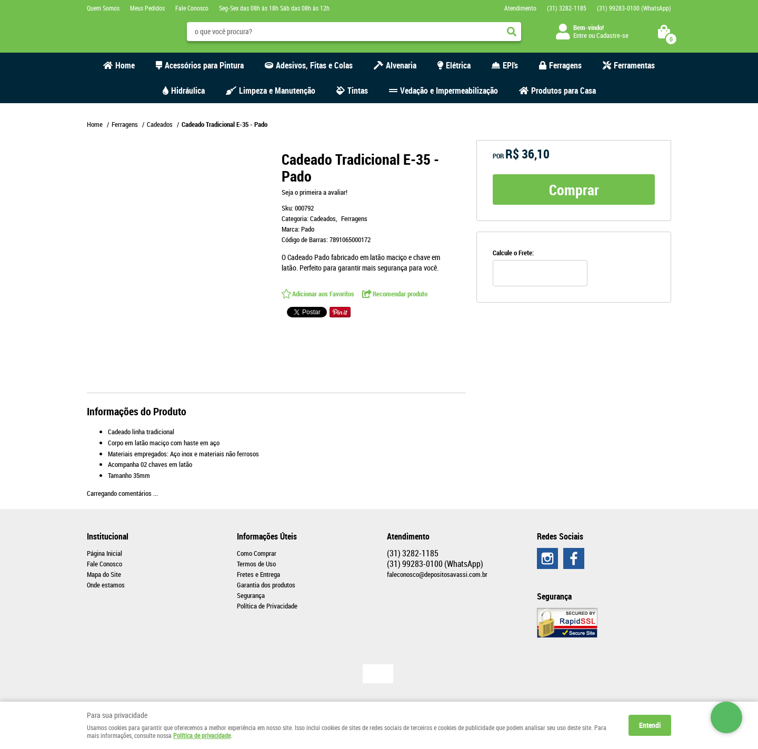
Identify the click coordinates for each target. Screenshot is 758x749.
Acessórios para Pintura (204, 65)
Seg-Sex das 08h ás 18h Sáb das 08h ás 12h (274, 8)
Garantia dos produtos (266, 585)
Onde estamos (106, 585)
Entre (580, 35)
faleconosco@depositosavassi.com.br (437, 574)
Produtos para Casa (563, 90)
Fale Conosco (191, 8)
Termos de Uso (256, 563)
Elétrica (458, 65)
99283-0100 (634, 8)
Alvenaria (401, 65)
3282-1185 (566, 8)
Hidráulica (188, 90)
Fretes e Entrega (258, 574)
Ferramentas (634, 65)
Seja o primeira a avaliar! (314, 192)
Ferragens (565, 65)
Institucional (107, 536)
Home (125, 65)
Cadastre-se (612, 35)
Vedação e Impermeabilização (449, 90)
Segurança (251, 595)
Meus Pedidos (147, 8)
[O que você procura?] (511, 31)
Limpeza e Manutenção (277, 90)
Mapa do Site (104, 574)
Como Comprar (256, 553)
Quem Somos (103, 8)
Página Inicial (104, 553)
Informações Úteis (267, 536)
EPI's (510, 65)
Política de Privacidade (267, 606)
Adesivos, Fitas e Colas (314, 65)
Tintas (357, 90)
